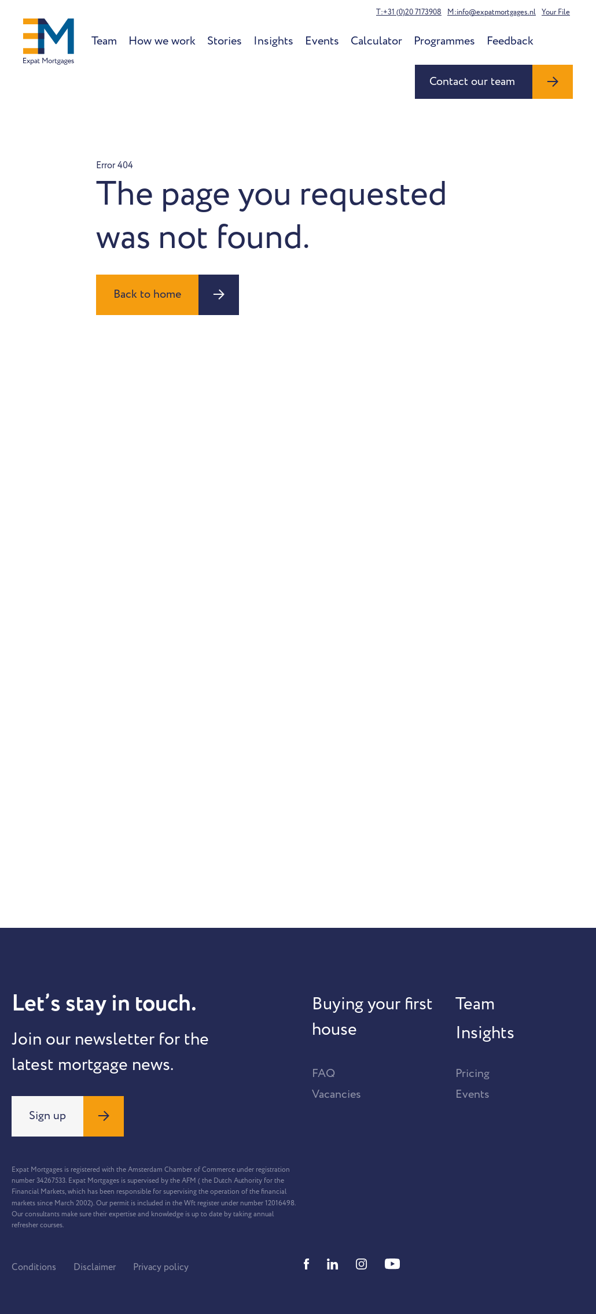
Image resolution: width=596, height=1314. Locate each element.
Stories (224, 41)
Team (104, 41)
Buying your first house (372, 1017)
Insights (273, 41)
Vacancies (336, 1094)
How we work (162, 41)
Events (322, 41)
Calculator (376, 41)
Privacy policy (161, 1267)
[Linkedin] (333, 1264)
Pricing (472, 1073)
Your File (556, 12)
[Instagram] (361, 1264)
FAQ (323, 1073)
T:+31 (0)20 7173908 (409, 12)
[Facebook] (307, 1264)
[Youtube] (392, 1264)
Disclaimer (94, 1267)
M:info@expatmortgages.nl (491, 12)
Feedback (510, 41)
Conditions (34, 1267)
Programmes (444, 41)
